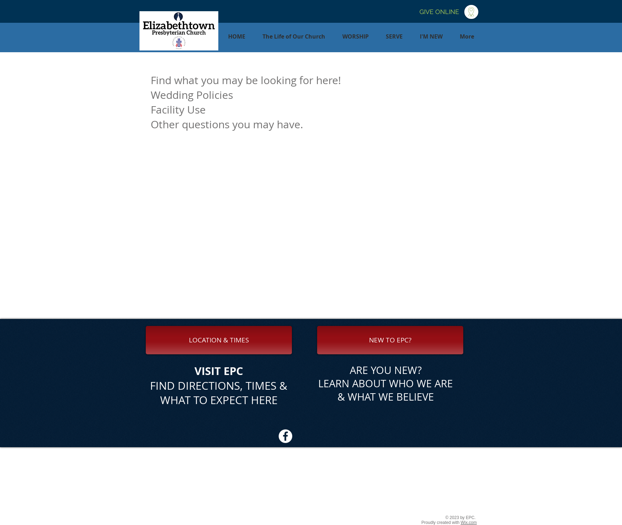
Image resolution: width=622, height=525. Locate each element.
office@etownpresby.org (361, 502)
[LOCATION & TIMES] (219, 340)
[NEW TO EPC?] (390, 340)
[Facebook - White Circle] (285, 436)
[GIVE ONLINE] (439, 12)
